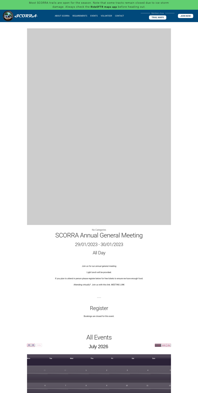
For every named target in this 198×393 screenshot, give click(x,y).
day (168, 345)
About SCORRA (62, 16)
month (158, 345)
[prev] (29, 345)
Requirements (79, 16)
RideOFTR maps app (104, 6)
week (164, 345)
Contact (119, 16)
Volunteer (106, 16)
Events (94, 16)
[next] (33, 345)
